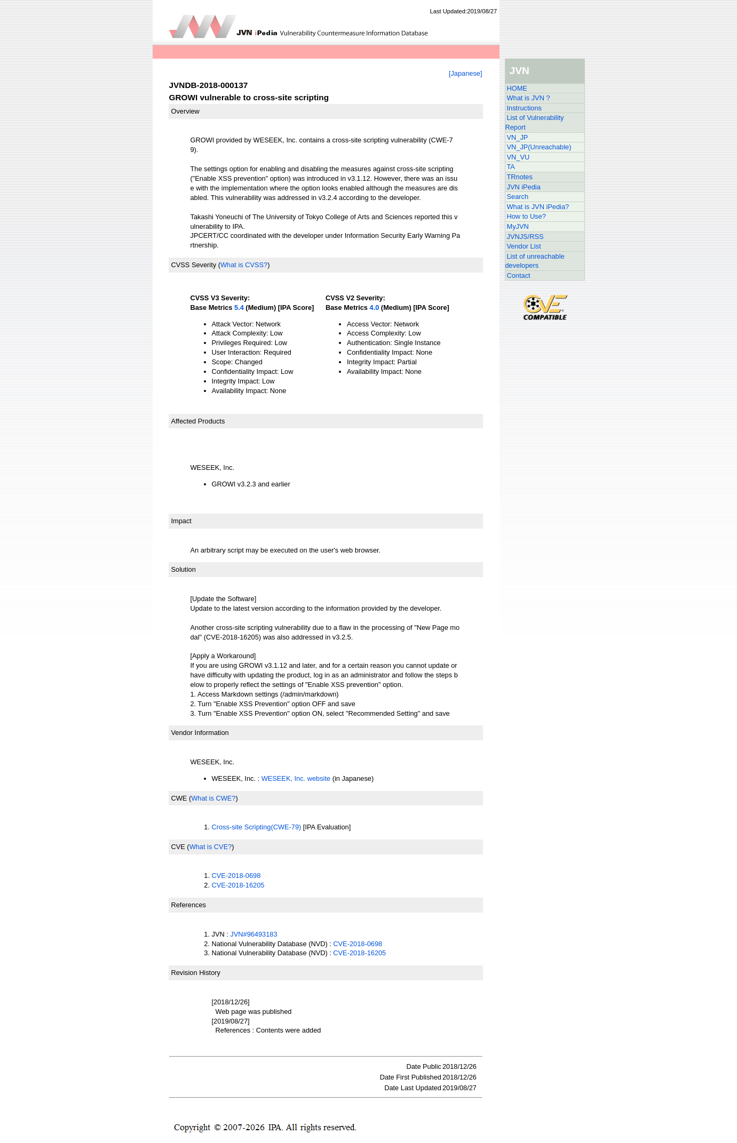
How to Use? (526, 216)
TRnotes (520, 177)
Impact (181, 521)
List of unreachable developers (535, 261)
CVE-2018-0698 (236, 876)
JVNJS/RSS (525, 237)
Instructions (524, 108)
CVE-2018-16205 (238, 885)
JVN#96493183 (253, 934)
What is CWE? (213, 798)
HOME (517, 88)
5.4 (239, 307)
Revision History (195, 973)
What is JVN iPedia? (538, 207)
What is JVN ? (528, 98)
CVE (178, 847)
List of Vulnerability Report (534, 122)
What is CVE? (210, 847)
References (188, 905)
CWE (179, 798)
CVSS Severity (194, 265)
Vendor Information (200, 733)
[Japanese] (465, 73)
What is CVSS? (243, 265)
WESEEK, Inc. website (295, 778)
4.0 (374, 307)
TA (511, 167)
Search (518, 197)
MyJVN (518, 226)
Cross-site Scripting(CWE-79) (257, 827)
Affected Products (198, 421)
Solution (183, 569)
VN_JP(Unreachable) (539, 147)
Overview (185, 111)
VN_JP (517, 137)
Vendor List (524, 246)
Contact (518, 275)
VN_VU (518, 157)
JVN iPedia (524, 187)
